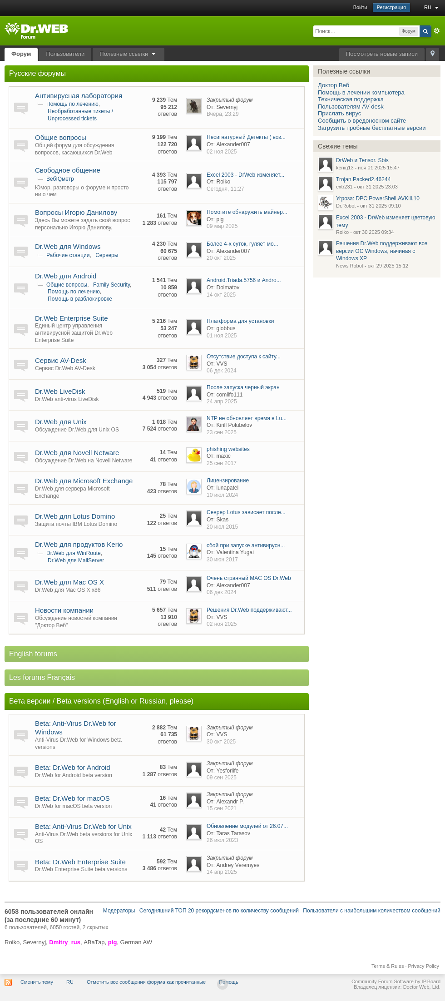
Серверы (106, 255)
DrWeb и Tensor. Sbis (362, 160)
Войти (360, 7)
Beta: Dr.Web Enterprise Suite (80, 862)
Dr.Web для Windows (68, 246)
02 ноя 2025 (222, 152)
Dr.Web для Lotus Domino (75, 516)
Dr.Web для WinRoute (73, 553)
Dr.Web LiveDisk (60, 391)
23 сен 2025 (222, 432)
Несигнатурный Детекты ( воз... (246, 137)
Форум (21, 53)
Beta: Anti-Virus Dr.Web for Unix (83, 826)
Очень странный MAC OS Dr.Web (249, 578)
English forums (33, 654)
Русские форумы (37, 73)
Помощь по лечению (72, 104)
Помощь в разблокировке (80, 299)
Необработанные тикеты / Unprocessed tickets (80, 115)
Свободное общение (67, 170)
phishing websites (228, 449)
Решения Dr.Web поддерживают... (249, 610)
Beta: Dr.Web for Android (72, 767)
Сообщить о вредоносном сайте (362, 120)
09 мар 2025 (222, 226)
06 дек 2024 (222, 370)
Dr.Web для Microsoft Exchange (84, 481)
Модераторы (119, 910)
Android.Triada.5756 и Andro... (244, 280)
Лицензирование (228, 480)
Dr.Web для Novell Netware (77, 452)
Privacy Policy (423, 966)
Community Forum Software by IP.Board (395, 981)
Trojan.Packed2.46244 (363, 179)
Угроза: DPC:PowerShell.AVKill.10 (378, 198)
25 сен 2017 (222, 463)
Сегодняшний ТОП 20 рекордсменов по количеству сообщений (219, 910)
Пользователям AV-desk (351, 106)
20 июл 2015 (222, 527)
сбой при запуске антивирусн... (246, 545)
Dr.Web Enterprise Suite (71, 318)
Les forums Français (42, 677)
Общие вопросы (60, 137)
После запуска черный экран (243, 387)
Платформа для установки (240, 321)
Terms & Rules (387, 966)
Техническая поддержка (351, 99)
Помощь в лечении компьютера (361, 92)
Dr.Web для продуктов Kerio (79, 544)
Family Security (111, 285)
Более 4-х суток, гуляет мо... (242, 244)
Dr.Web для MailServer (76, 560)
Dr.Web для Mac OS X (69, 582)
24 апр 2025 (222, 401)
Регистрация (391, 7)
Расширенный (436, 31)
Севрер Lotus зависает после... (246, 512)
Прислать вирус (339, 113)
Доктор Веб (333, 85)
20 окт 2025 (221, 258)
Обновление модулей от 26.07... (247, 826)
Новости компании (64, 610)
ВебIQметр (60, 179)
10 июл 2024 (222, 495)
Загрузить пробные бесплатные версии (371, 127)
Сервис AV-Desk (60, 360)
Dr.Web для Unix (61, 422)
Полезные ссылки (128, 53)
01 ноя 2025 (222, 335)
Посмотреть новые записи (382, 53)
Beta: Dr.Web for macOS (72, 798)
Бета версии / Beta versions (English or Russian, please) (101, 701)
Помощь (228, 982)
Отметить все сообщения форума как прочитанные (146, 982)
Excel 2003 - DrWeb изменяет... (245, 175)
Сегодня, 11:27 (225, 189)
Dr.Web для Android (65, 276)
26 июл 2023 (222, 840)
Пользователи (65, 53)
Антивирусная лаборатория (78, 95)
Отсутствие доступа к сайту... (244, 356)
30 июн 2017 (222, 559)
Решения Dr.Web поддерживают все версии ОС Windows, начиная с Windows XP (381, 251)
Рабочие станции (67, 255)
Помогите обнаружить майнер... (247, 212)
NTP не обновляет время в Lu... (247, 418)
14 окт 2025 (221, 295)
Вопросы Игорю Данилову (76, 212)
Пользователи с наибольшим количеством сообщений (371, 910)
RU (432, 7)
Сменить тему (36, 982)
